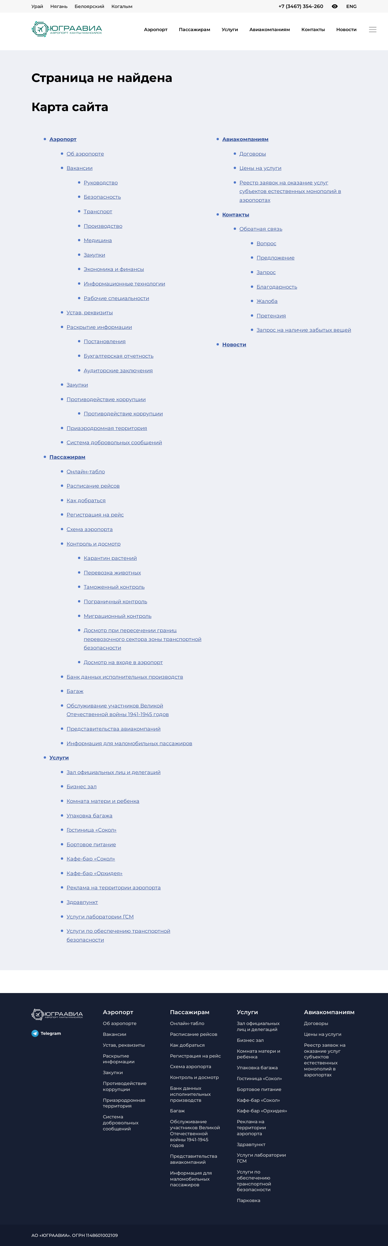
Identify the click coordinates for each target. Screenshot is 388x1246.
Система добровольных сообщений (114, 442)
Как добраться (86, 500)
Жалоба (267, 301)
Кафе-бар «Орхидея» (95, 873)
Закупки (94, 255)
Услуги (230, 29)
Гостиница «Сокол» (92, 830)
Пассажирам (194, 29)
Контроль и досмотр (94, 544)
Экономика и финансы (114, 269)
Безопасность (102, 197)
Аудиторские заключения (118, 370)
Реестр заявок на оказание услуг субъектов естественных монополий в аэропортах (290, 191)
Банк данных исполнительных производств (125, 677)
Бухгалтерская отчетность (118, 356)
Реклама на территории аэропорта (114, 888)
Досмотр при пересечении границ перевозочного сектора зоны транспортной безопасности (142, 639)
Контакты (313, 29)
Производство (103, 226)
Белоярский (89, 6)
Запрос (266, 272)
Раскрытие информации (99, 327)
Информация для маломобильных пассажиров (129, 743)
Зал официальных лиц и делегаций (114, 772)
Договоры (252, 154)
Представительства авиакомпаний (114, 729)
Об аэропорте (85, 154)
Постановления (105, 341)
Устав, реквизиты (90, 313)
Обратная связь (260, 229)
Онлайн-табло (86, 472)
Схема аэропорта (90, 529)
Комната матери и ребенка (103, 801)
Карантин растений (110, 558)
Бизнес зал (82, 786)
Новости (346, 29)
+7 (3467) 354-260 (301, 6)
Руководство (101, 183)
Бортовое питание (91, 844)
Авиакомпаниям (269, 29)
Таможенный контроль (114, 587)
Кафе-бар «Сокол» (91, 859)
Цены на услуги (260, 168)
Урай (37, 6)
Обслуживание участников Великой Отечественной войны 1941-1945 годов (195, 1133)
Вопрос (266, 243)
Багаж (75, 691)
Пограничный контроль (115, 601)
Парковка (248, 1200)
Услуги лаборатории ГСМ (100, 917)
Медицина (98, 240)
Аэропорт (155, 29)
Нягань (58, 6)
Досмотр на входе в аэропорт (123, 662)
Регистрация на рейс (95, 515)
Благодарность (277, 287)
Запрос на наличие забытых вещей (304, 330)
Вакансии (80, 168)
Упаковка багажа (90, 816)
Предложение (276, 258)
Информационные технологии (124, 284)
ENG (351, 6)
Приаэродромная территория (107, 428)
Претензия (271, 316)
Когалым (122, 6)
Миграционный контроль (117, 616)
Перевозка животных (112, 573)
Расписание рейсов (93, 486)
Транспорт (98, 211)
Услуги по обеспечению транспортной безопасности (254, 1180)
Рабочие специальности (116, 298)
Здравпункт (82, 902)
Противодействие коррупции (106, 399)
